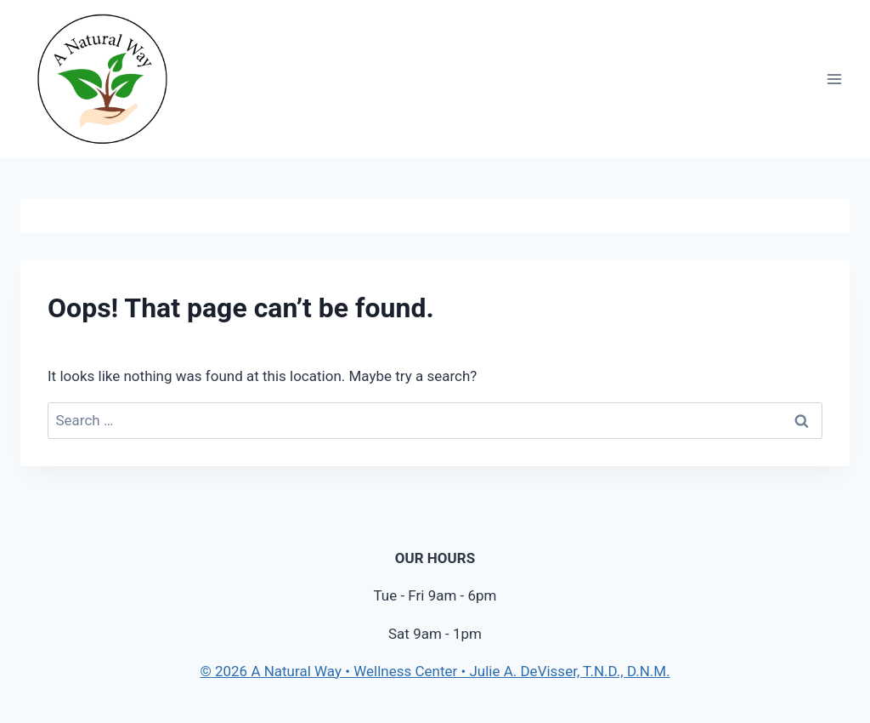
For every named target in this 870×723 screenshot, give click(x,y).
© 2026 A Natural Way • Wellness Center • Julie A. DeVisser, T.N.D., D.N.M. (434, 671)
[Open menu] (834, 79)
